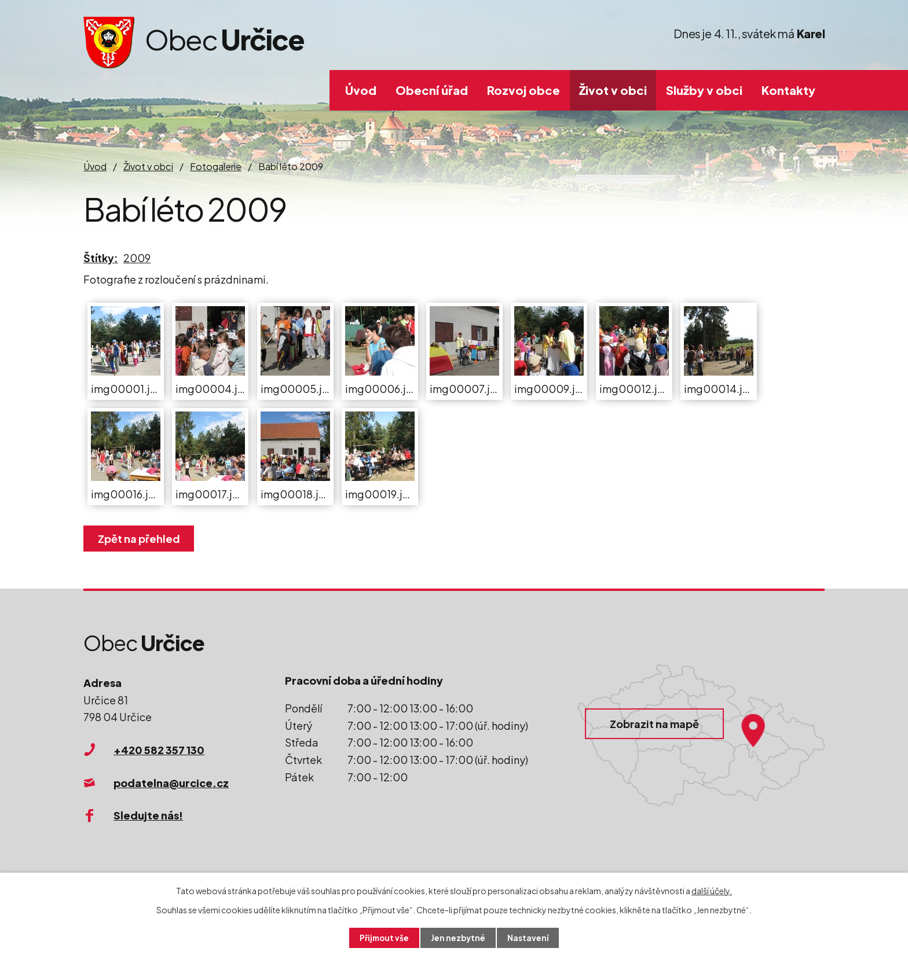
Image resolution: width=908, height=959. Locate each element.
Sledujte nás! (148, 815)
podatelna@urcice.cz (171, 782)
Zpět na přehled (140, 538)
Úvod (360, 90)
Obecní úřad (432, 90)
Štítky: (100, 257)
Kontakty (788, 90)
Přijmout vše (383, 937)
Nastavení (529, 937)
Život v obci (613, 90)
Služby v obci (704, 90)
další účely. (711, 890)
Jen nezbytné (458, 937)
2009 (137, 257)
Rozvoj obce (523, 90)
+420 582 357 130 (159, 749)
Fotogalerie (215, 166)
